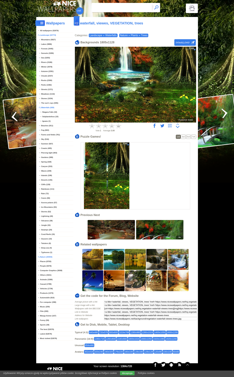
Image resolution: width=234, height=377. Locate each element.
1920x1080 (158, 339)
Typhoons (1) (46, 252)
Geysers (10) (46, 239)
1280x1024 (147, 332)
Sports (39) (44, 325)
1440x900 (122, 339)
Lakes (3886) (46, 44)
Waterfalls (111, 35)
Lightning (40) (47, 216)
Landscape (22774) (48, 35)
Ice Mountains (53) (49, 207)
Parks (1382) (46, 85)
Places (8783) (45, 261)
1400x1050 (159, 332)
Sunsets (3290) (47, 53)
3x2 (183, 137)
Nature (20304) (46, 257)
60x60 (176, 351)
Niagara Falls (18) (49, 112)
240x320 (108, 351)
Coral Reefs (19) (48, 234)
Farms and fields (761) (50, 135)
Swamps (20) (46, 230)
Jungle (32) (46, 225)
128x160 (138, 351)
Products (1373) (47, 293)
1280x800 (111, 339)
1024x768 (124, 332)
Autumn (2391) (47, 71)
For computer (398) (48, 302)
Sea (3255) (45, 58)
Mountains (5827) (48, 40)
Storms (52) (46, 212)
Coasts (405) (46, 148)
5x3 (188, 137)
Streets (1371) (47, 89)
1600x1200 (172, 332)
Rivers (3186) (46, 62)
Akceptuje (127, 373)
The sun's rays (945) (49, 103)
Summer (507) (47, 144)
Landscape (96, 35)
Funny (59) (44, 320)
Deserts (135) (46, 180)
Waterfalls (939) (47, 107)
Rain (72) (45, 193)
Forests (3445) (47, 49)
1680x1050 (146, 339)
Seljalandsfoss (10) (50, 117)
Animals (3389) (46, 279)
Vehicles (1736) (46, 289)
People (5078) (46, 266)
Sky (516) (45, 139)
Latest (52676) (46, 334)
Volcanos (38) (47, 221)
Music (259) (45, 307)
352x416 (88, 351)
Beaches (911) (47, 126)
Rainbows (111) (47, 189)
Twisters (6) (46, 243)
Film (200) (44, 311)
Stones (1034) (47, 98)
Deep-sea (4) (46, 248)
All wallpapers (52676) (49, 31)
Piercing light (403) (49, 153)
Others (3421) (45, 275)
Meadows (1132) (48, 94)
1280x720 (99, 339)
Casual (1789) (46, 284)
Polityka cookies (146, 373)
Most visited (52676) (48, 338)
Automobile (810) (47, 298)
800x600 (113, 332)
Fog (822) (45, 130)
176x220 (118, 351)
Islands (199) (46, 175)
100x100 (167, 351)
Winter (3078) (46, 67)
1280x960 (135, 332)
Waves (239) (46, 171)
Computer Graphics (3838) (51, 270)
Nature (124, 35)
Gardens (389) (47, 157)
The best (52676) (47, 329)
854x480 (89, 345)
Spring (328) (46, 162)
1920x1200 (171, 339)
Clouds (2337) (47, 76)
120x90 (158, 351)
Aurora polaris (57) (49, 203)
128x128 (148, 351)
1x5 (178, 137)
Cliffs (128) (45, 184)
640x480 (93, 332)
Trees (144, 35)
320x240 (98, 351)
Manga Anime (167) (48, 316)
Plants (134, 35)
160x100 (128, 351)
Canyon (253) (46, 166)
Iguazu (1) (46, 121)
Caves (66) (45, 198)
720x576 (103, 332)
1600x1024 (133, 339)
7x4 (193, 137)
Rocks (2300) (46, 80)
